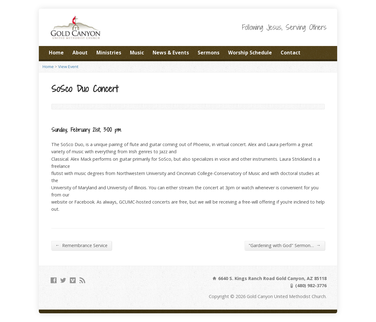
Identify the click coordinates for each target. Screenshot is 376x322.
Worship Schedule (250, 52)
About (80, 52)
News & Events (171, 52)
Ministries (108, 52)
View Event (68, 66)
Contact (290, 52)
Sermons (208, 52)
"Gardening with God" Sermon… (285, 245)
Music (137, 52)
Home (56, 52)
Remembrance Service (81, 245)
